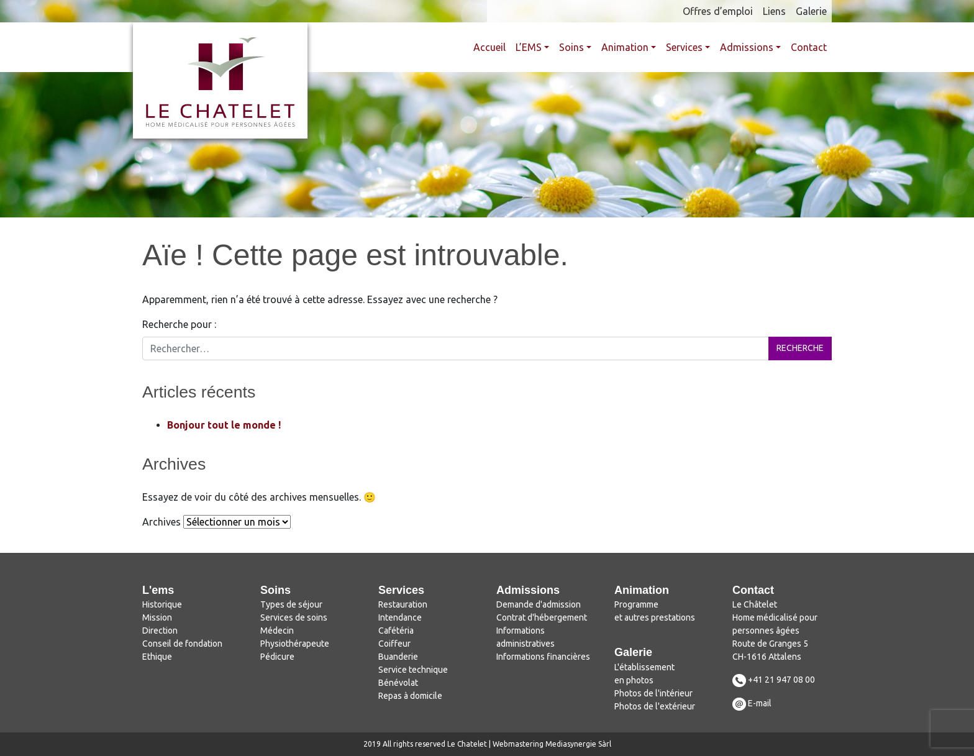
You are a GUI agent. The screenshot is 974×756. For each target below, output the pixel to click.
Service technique (413, 670)
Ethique (157, 657)
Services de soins (293, 617)
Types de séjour (291, 604)
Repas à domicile (410, 696)
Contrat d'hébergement (541, 617)
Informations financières (543, 657)
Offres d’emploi (718, 11)
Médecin (277, 630)
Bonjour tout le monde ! (224, 424)
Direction (160, 630)
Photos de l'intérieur (653, 693)
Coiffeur (394, 644)
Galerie (811, 11)
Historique (162, 604)
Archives (161, 521)
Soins (571, 47)
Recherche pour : (179, 324)
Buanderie (398, 657)
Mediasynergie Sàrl (578, 744)
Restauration (402, 604)
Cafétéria (396, 630)
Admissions (746, 47)
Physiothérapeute (294, 644)
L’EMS (529, 47)
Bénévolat (398, 683)
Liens (774, 11)
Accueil (489, 47)
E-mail (759, 703)
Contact (809, 47)
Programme (636, 604)
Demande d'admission (538, 604)
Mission (157, 617)
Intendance (400, 617)
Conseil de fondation (182, 644)
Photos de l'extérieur (654, 706)
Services (684, 47)
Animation (625, 47)
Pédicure (277, 657)
